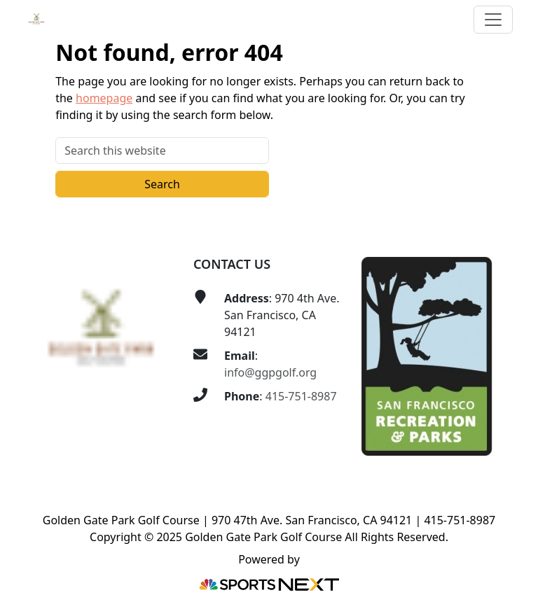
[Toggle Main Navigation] (493, 20)
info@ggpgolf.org (270, 372)
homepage (104, 98)
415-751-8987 (301, 396)
